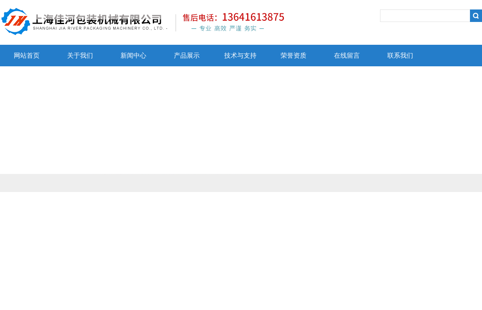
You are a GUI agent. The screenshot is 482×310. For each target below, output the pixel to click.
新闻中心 (133, 55)
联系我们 (400, 55)
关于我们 (80, 55)
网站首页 (27, 55)
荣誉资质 (293, 55)
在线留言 (347, 55)
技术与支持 (240, 55)
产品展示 (187, 55)
